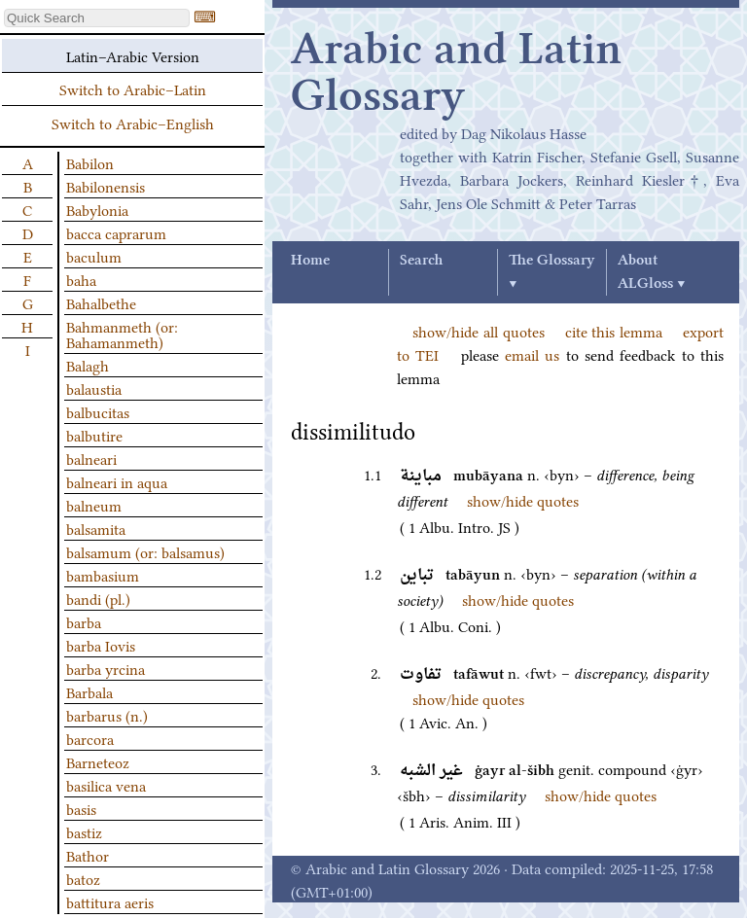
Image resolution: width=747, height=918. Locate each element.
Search (421, 260)
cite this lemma (614, 330)
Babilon (90, 162)
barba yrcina (105, 668)
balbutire (94, 434)
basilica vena (106, 784)
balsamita (95, 528)
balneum (94, 504)
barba (83, 621)
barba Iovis (100, 644)
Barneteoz (97, 761)
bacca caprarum (116, 232)
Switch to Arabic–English (133, 122)
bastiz (84, 831)
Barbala (89, 691)
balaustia (94, 388)
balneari (91, 458)
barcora (90, 738)
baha (81, 279)
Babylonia (97, 209)
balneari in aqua (116, 481)
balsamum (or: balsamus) (145, 551)
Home (310, 260)
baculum (94, 255)
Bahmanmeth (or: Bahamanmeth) (122, 333)
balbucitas (97, 411)
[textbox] (97, 18)
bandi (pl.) (98, 598)
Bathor (87, 854)
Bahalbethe (101, 302)
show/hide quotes (523, 500)
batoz (83, 878)
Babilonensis (105, 185)
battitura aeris (110, 901)
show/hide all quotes (478, 330)
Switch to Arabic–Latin (132, 88)
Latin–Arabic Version (132, 55)
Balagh (87, 364)
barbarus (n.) (107, 714)
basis (81, 808)
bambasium (102, 574)
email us (532, 354)
